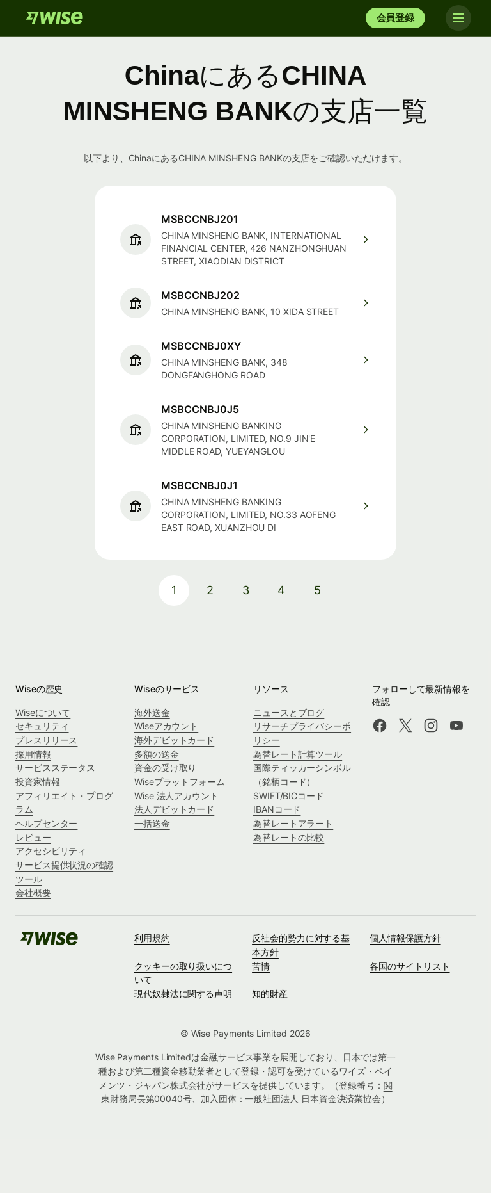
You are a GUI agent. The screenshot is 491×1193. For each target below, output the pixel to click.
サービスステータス (55, 767)
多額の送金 (156, 754)
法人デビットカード (174, 809)
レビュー (33, 837)
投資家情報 (37, 781)
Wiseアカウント (166, 725)
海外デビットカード (174, 739)
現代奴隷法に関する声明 (183, 993)
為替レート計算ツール (297, 754)
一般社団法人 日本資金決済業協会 (313, 1098)
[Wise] (54, 18)
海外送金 (152, 712)
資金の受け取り (165, 767)
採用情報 (33, 754)
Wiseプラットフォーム (179, 781)
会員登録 (395, 18)
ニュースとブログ (288, 712)
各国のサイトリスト (409, 966)
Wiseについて (42, 712)
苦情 (261, 966)
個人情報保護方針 (405, 937)
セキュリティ (42, 725)
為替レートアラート (293, 823)
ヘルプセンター (46, 823)
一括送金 (152, 823)
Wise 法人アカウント (176, 795)
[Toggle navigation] (458, 18)
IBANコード (276, 809)
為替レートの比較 (288, 837)
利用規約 (152, 937)
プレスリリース (46, 739)
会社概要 (33, 892)
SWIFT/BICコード (288, 795)
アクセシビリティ (50, 850)
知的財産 (270, 993)
